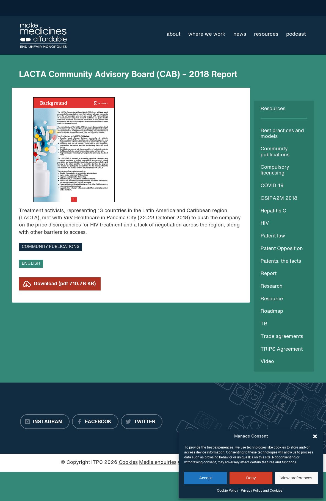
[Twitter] (141, 421)
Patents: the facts (281, 261)
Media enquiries (157, 462)
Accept (205, 477)
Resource (272, 299)
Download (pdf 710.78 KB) (65, 284)
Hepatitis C (273, 211)
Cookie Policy (227, 490)
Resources (266, 34)
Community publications (50, 247)
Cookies (128, 462)
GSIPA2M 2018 (279, 198)
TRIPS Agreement (282, 349)
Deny (251, 477)
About (174, 34)
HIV (265, 223)
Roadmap (272, 311)
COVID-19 (272, 186)
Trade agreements (282, 336)
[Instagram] (45, 421)
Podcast (296, 34)
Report (269, 274)
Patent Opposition (282, 249)
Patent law (273, 236)
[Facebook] (95, 421)
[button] (315, 436)
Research (272, 286)
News (239, 34)
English (31, 263)
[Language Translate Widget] (286, 7)
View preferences (297, 477)
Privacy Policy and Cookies (261, 490)
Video (267, 361)
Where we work (206, 34)
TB (264, 324)
